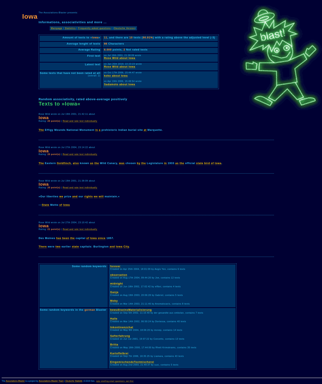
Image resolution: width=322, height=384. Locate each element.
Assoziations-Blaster (15, 381)
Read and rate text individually (80, 121)
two (58, 246)
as (91, 163)
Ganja (114, 292)
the (96, 163)
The (41, 129)
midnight (116, 283)
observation (118, 274)
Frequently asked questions (94, 28)
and (75, 196)
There (43, 246)
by (138, 163)
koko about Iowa (116, 75)
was (121, 163)
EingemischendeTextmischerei (132, 361)
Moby (114, 300)
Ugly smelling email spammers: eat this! (115, 381)
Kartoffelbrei (119, 353)
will (101, 196)
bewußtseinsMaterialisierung (131, 309)
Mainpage (56, 28)
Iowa (218, 163)
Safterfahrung (120, 335)
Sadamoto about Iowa (119, 84)
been (65, 238)
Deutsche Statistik (73, 381)
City (126, 246)
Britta (114, 344)
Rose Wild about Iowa (119, 58)
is (96, 129)
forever (115, 266)
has (58, 238)
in (165, 163)
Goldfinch (64, 163)
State (45, 204)
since (102, 238)
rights (88, 196)
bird (207, 163)
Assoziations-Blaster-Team (51, 381)
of (212, 163)
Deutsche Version (124, 28)
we (61, 196)
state (199, 163)
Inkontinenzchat (121, 327)
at (145, 129)
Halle (113, 318)
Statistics (70, 28)
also (76, 163)
